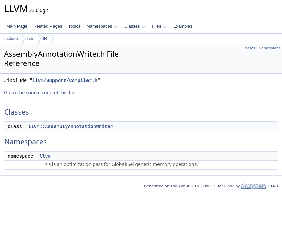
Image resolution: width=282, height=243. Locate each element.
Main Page (16, 26)
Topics (74, 26)
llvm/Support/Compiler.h (64, 80)
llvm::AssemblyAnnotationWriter (70, 126)
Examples (182, 26)
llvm (30, 38)
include (11, 38)
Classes (134, 26)
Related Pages (47, 26)
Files (159, 26)
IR (45, 38)
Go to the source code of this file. (40, 92)
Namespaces (101, 26)
